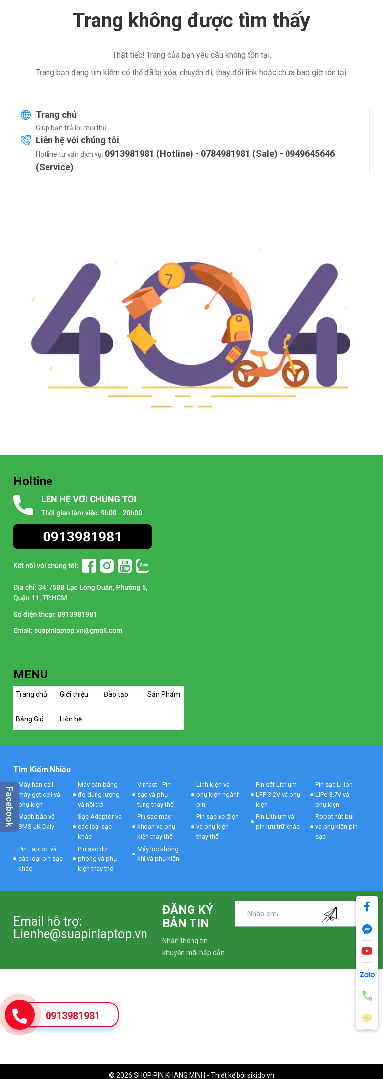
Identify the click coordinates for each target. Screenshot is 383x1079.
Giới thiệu (74, 694)
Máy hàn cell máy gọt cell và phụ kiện (39, 794)
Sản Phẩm (163, 694)
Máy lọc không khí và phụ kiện (158, 853)
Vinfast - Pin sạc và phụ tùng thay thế (155, 794)
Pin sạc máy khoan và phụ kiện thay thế (156, 826)
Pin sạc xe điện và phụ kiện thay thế (217, 826)
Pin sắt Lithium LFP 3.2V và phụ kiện (278, 794)
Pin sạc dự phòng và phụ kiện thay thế (97, 858)
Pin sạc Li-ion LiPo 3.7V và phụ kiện (334, 794)
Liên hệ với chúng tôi (77, 140)
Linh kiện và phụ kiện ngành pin (218, 794)
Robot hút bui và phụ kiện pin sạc (336, 826)
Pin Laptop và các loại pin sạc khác (40, 858)
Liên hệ (71, 719)
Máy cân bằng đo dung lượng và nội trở (99, 794)
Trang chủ (56, 114)
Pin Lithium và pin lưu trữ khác (278, 821)
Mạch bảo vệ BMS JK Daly (36, 821)
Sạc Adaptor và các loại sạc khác (100, 826)
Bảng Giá (30, 719)
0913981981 (73, 1016)
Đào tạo (116, 694)
